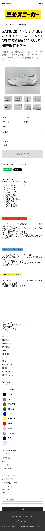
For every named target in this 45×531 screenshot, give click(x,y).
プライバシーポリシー (22, 521)
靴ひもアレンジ (8, 375)
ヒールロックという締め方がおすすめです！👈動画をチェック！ (21, 264)
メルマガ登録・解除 (9, 483)
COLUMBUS (7, 364)
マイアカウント (8, 486)
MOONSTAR (7, 354)
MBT (4, 350)
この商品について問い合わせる (14, 164)
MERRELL (6, 343)
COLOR (5, 461)
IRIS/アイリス (23, 25)
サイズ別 (5, 465)
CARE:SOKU (7, 371)
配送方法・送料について (11, 479)
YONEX (5, 361)
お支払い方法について (10, 475)
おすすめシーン (8, 458)
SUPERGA (6, 347)
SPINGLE (5, 340)
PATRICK (13, 25)
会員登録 (5, 489)
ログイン (5, 492)
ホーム (5, 25)
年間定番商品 (7, 468)
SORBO (5, 368)
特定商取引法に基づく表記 (22, 516)
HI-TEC (5, 357)
